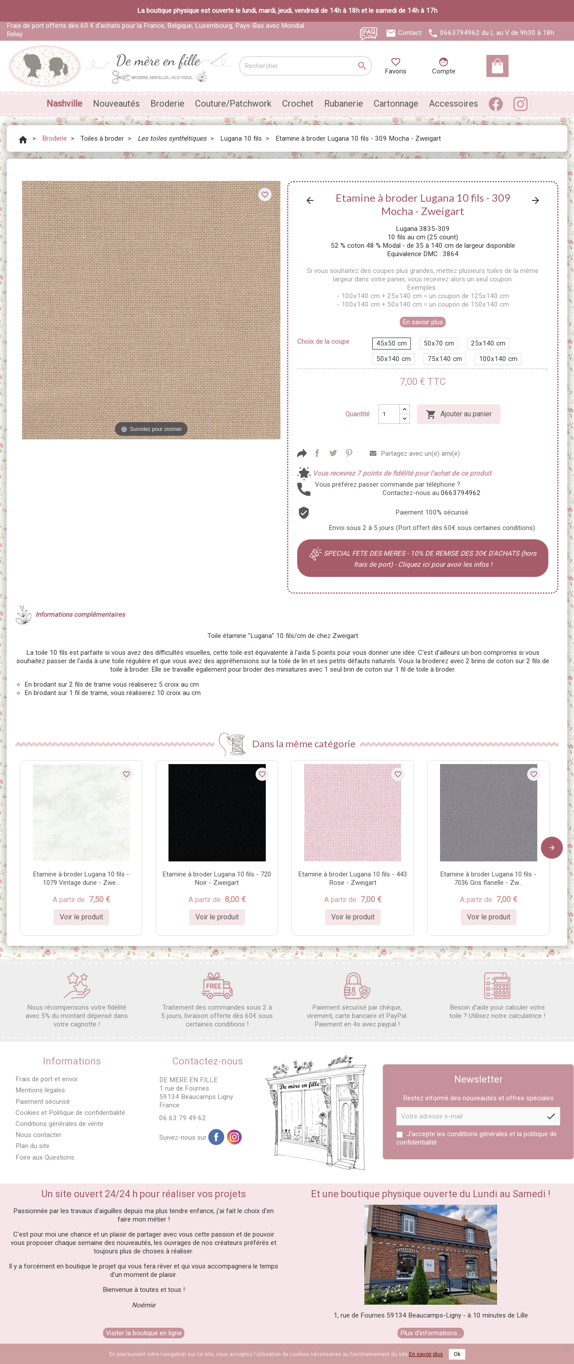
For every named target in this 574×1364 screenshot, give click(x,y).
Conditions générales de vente (59, 1124)
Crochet (298, 103)
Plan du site (32, 1146)
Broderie (167, 103)
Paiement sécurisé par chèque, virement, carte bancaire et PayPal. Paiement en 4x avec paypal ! (357, 1000)
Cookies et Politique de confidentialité (70, 1113)
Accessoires (453, 103)
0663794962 (460, 33)
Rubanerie (343, 103)
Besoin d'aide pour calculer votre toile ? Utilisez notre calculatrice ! (497, 996)
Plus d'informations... (430, 1333)
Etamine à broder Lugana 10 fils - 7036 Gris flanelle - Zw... (488, 878)
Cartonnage (396, 103)
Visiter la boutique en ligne (144, 1333)
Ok (457, 1354)
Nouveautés (116, 103)
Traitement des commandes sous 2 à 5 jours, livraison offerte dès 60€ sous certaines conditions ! (217, 1000)
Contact (409, 33)
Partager (317, 453)
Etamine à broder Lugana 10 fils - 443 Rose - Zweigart (352, 878)
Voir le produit (81, 917)
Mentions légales (40, 1090)
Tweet (333, 453)
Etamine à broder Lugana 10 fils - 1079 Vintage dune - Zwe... (81, 878)
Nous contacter (38, 1135)
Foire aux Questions (44, 1157)
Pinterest (349, 453)
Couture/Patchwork (233, 103)
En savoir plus (422, 322)
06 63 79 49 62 (182, 1118)
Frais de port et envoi (46, 1079)
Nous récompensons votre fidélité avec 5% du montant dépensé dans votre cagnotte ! (77, 1000)
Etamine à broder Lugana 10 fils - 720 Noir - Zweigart (217, 878)
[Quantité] (389, 414)
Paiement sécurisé (42, 1102)
